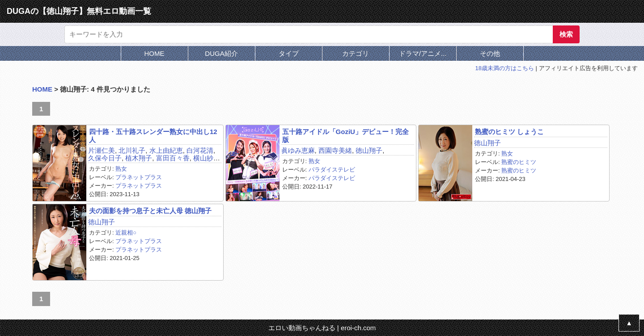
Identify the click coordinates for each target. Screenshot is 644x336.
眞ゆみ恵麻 (298, 150)
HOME (154, 53)
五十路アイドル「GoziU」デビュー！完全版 (345, 135)
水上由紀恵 (166, 150)
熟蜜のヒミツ (518, 162)
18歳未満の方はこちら (504, 68)
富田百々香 (173, 158)
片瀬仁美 (101, 150)
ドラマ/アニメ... (423, 53)
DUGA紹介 (221, 53)
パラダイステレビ (332, 169)
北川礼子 (132, 150)
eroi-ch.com (358, 328)
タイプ (289, 53)
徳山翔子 (369, 150)
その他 (490, 53)
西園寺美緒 (335, 150)
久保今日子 (105, 158)
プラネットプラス (138, 177)
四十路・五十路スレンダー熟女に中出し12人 (153, 135)
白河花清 (199, 150)
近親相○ (125, 232)
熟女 (121, 168)
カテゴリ (355, 53)
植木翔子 (138, 158)
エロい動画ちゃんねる (301, 328)
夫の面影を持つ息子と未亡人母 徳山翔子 (150, 210)
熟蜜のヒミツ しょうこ (509, 131)
